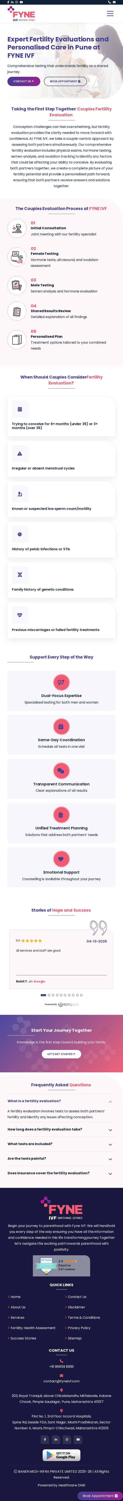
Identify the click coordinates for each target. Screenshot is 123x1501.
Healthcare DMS (71, 1485)
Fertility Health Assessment (33, 1327)
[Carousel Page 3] (53, 995)
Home (16, 1296)
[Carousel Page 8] (73, 995)
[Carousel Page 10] (81, 995)
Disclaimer (76, 1307)
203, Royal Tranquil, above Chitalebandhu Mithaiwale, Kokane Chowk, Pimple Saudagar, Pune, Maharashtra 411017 (61, 1398)
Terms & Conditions (84, 1317)
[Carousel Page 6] (65, 995)
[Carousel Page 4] (57, 995)
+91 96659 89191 (61, 1366)
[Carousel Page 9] (77, 995)
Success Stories (23, 1338)
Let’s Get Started (61, 1054)
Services (17, 1317)
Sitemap (75, 1338)
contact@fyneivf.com (61, 1381)
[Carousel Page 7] (69, 995)
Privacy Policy (79, 1327)
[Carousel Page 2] (49, 995)
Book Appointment (65, 81)
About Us (18, 1307)
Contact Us (23, 81)
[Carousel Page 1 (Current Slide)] (43, 995)
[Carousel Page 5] (61, 995)
